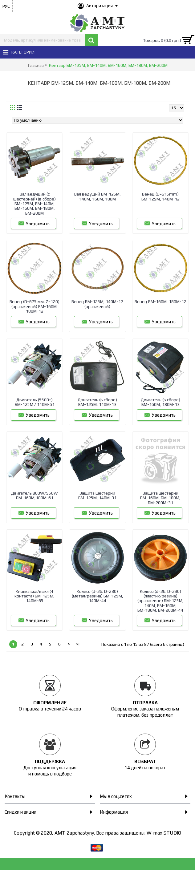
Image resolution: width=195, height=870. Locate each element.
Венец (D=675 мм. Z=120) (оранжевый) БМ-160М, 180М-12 (34, 306)
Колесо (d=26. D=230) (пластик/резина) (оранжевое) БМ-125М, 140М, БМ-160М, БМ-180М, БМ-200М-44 (160, 601)
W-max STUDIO (164, 833)
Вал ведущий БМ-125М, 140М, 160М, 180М (97, 196)
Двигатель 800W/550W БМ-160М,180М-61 (34, 495)
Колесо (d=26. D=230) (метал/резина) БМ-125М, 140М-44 (97, 596)
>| (78, 643)
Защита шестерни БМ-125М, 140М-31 (97, 495)
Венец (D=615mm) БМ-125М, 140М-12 (160, 196)
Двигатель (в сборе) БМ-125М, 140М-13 (97, 402)
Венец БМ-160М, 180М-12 (160, 301)
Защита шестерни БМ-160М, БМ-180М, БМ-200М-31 (160, 498)
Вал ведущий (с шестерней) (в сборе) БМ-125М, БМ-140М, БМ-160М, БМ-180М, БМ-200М (34, 204)
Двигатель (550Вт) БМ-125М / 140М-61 (35, 402)
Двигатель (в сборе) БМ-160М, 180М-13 (160, 402)
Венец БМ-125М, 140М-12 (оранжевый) (97, 304)
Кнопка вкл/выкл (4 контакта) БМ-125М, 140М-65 (34, 596)
